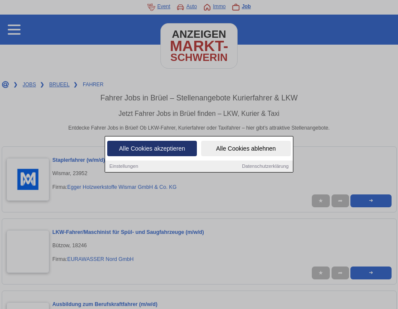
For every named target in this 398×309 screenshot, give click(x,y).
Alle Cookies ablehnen (246, 148)
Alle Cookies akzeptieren (152, 148)
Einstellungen (123, 166)
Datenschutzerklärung (265, 166)
